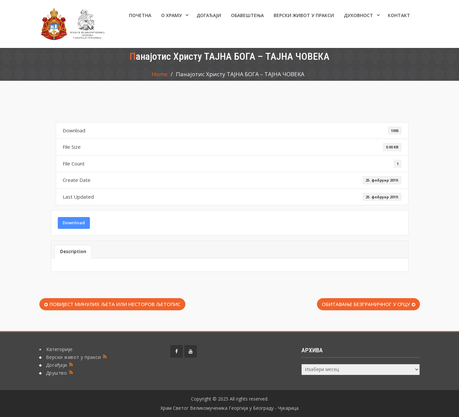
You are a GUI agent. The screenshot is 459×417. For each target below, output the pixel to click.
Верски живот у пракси (304, 15)
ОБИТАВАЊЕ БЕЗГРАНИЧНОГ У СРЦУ (366, 304)
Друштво (56, 373)
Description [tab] (73, 251)
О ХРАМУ (171, 15)
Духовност (358, 15)
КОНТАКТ (399, 15)
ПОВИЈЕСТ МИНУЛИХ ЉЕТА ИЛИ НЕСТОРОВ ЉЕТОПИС (115, 304)
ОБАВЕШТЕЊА (247, 15)
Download (74, 223)
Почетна (140, 15)
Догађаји (209, 15)
